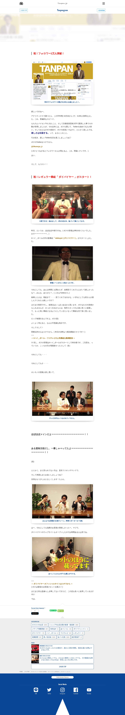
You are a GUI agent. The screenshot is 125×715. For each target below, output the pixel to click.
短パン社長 (64, 637)
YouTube (89, 693)
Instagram (62, 693)
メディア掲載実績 (40, 629)
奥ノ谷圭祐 (49, 637)
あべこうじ (66, 629)
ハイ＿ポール (52, 633)
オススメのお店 (39, 625)
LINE (36, 693)
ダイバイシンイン (81, 629)
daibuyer (54, 629)
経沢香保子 (77, 637)
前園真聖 (36, 637)
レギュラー (78, 633)
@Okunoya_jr (37, 146)
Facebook (75, 693)
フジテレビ (65, 633)
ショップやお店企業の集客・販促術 (64, 625)
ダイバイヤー (38, 633)
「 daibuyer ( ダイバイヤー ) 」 (65, 238)
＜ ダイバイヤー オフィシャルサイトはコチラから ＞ (52, 584)
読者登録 (102, 10)
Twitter (49, 693)
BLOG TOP (24, 10)
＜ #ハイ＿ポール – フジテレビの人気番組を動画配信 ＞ (53, 338)
